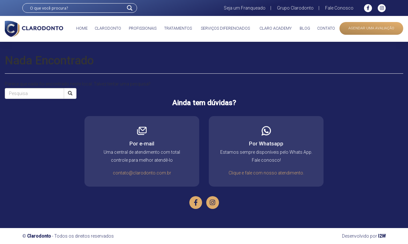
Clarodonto (108, 28)
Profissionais (143, 28)
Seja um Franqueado (245, 8)
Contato (326, 28)
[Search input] (77, 8)
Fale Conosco (339, 8)
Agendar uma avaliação (371, 28)
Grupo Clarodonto (295, 8)
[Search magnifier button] (129, 8)
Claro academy (275, 28)
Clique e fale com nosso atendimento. (266, 172)
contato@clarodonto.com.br (142, 172)
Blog (305, 28)
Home (82, 28)
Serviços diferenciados (225, 28)
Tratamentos (178, 28)
